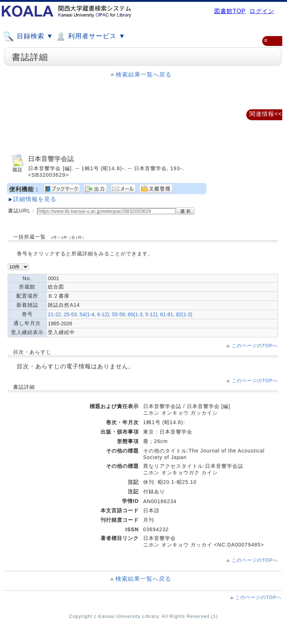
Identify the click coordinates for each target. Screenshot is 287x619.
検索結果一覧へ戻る (144, 74)
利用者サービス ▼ (90, 36)
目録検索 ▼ (28, 36)
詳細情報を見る (34, 199)
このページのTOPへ (255, 345)
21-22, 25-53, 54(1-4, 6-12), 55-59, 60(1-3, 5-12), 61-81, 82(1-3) (120, 314)
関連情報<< (265, 114)
